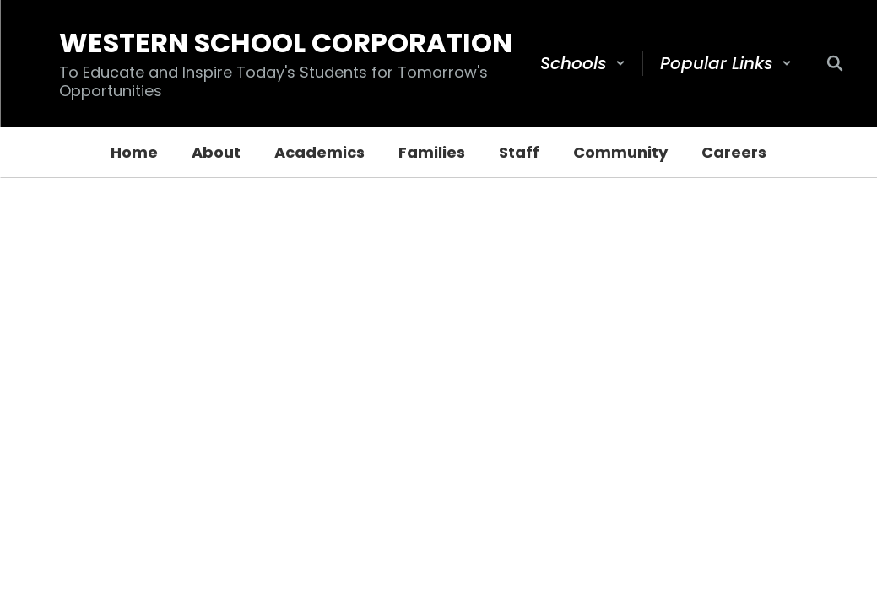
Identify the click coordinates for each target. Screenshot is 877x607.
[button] (582, 63)
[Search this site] (834, 63)
